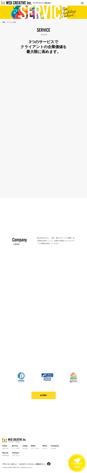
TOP (3, 22)
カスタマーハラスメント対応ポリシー (32, 464)
